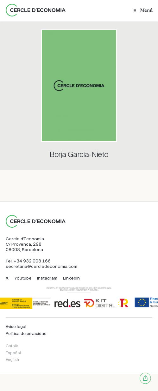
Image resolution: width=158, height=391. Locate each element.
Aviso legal (16, 326)
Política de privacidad (26, 333)
